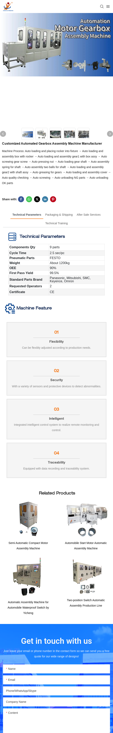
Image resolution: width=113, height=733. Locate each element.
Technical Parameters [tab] (26, 214)
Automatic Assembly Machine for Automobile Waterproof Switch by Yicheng (28, 609)
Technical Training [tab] (56, 223)
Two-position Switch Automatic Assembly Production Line (86, 604)
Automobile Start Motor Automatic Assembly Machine (86, 546)
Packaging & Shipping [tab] (59, 214)
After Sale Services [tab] (89, 214)
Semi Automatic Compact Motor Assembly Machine (28, 546)
